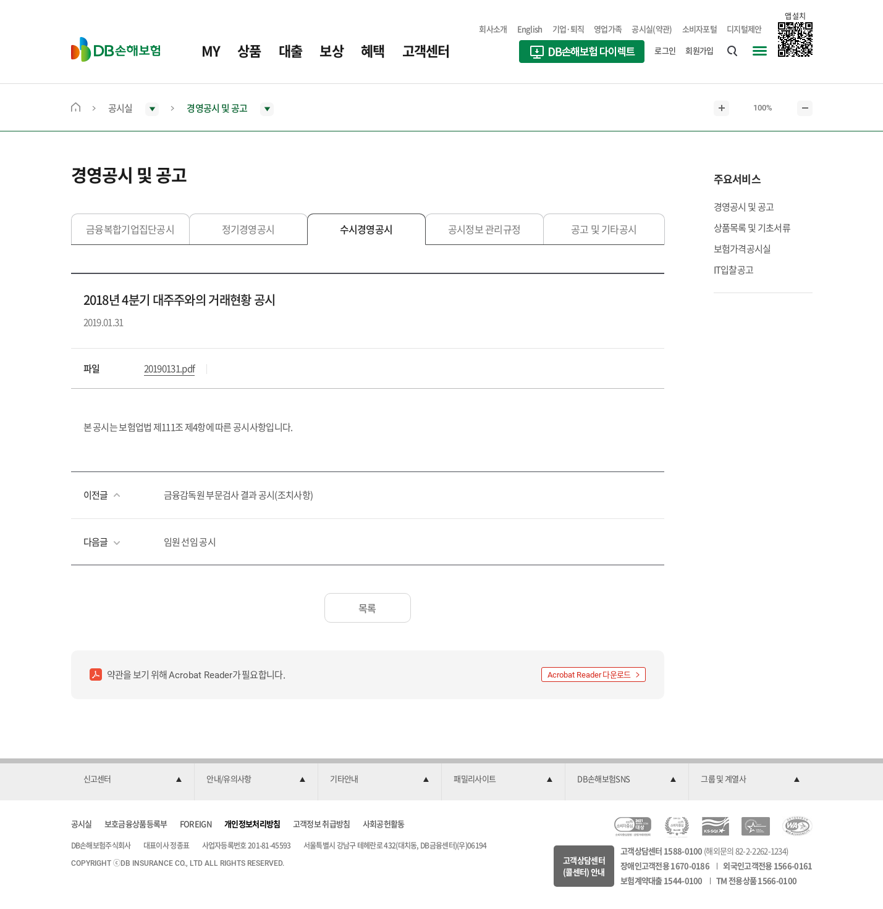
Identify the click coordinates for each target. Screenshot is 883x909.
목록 (367, 607)
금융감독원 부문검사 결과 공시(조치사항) (238, 495)
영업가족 (608, 29)
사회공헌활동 (384, 823)
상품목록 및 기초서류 (752, 228)
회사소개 (493, 29)
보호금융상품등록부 (135, 823)
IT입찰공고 (734, 269)
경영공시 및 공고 (744, 207)
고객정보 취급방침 (321, 823)
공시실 (81, 823)
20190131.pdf (169, 368)
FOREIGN (196, 823)
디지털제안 (744, 29)
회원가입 (699, 50)
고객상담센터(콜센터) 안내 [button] (584, 866)
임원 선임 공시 (190, 542)
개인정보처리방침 (252, 823)
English (530, 29)
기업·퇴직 (568, 29)
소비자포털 (699, 29)
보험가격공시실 (742, 248)
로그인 (664, 50)
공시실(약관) (652, 29)
